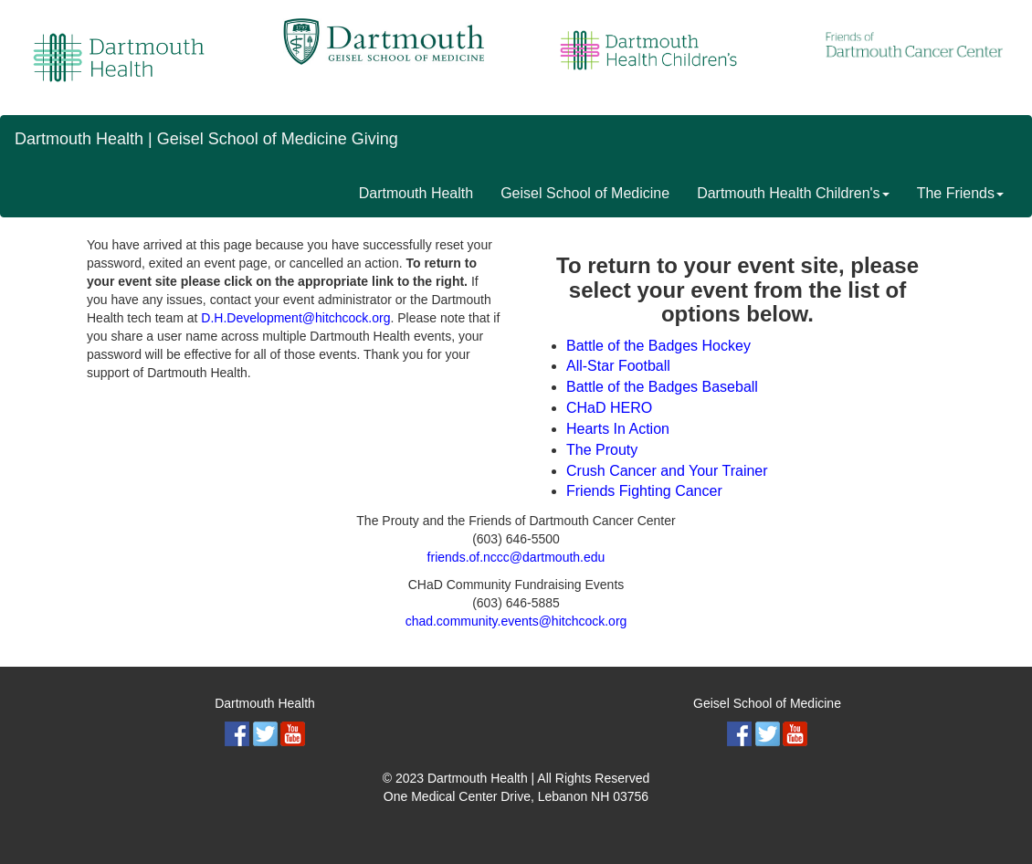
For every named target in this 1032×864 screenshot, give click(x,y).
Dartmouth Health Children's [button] (793, 193)
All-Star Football (618, 366)
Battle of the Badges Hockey (658, 345)
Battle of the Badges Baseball (662, 387)
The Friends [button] (960, 193)
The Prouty (601, 450)
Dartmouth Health (416, 193)
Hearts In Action (617, 429)
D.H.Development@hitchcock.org (295, 318)
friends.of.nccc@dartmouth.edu (516, 557)
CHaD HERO (609, 408)
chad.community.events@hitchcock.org (516, 621)
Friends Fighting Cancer (644, 491)
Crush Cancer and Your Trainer (667, 471)
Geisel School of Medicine (584, 193)
